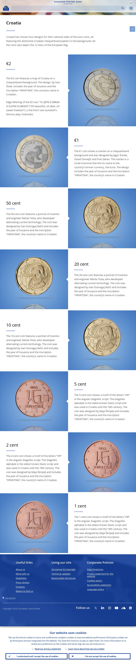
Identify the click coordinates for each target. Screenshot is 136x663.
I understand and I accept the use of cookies (36, 655)
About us (20, 569)
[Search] (67, 8)
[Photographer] (118, 108)
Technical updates (60, 573)
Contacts (20, 586)
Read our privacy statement (48, 647)
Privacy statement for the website (100, 575)
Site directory (10, 598)
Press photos (22, 582)
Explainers (21, 578)
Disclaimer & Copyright (63, 569)
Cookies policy (94, 580)
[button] (131, 3)
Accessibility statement (99, 584)
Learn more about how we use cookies (86, 647)
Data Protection (95, 569)
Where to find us (24, 591)
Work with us (22, 573)
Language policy (95, 589)
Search (123, 8)
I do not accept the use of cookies (99, 655)
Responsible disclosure (63, 578)
